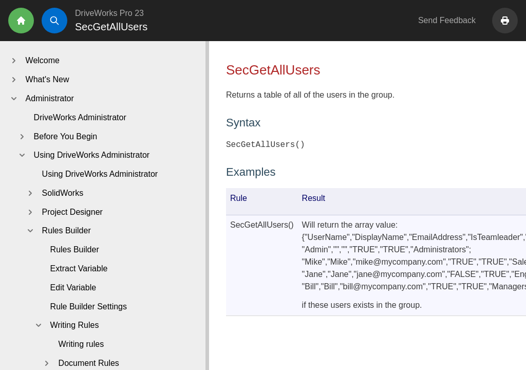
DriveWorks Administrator (80, 117)
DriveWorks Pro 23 (109, 13)
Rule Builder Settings (88, 306)
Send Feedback (447, 20)
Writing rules (81, 344)
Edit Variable (73, 287)
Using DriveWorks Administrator (100, 174)
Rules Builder (74, 249)
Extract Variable (79, 268)
